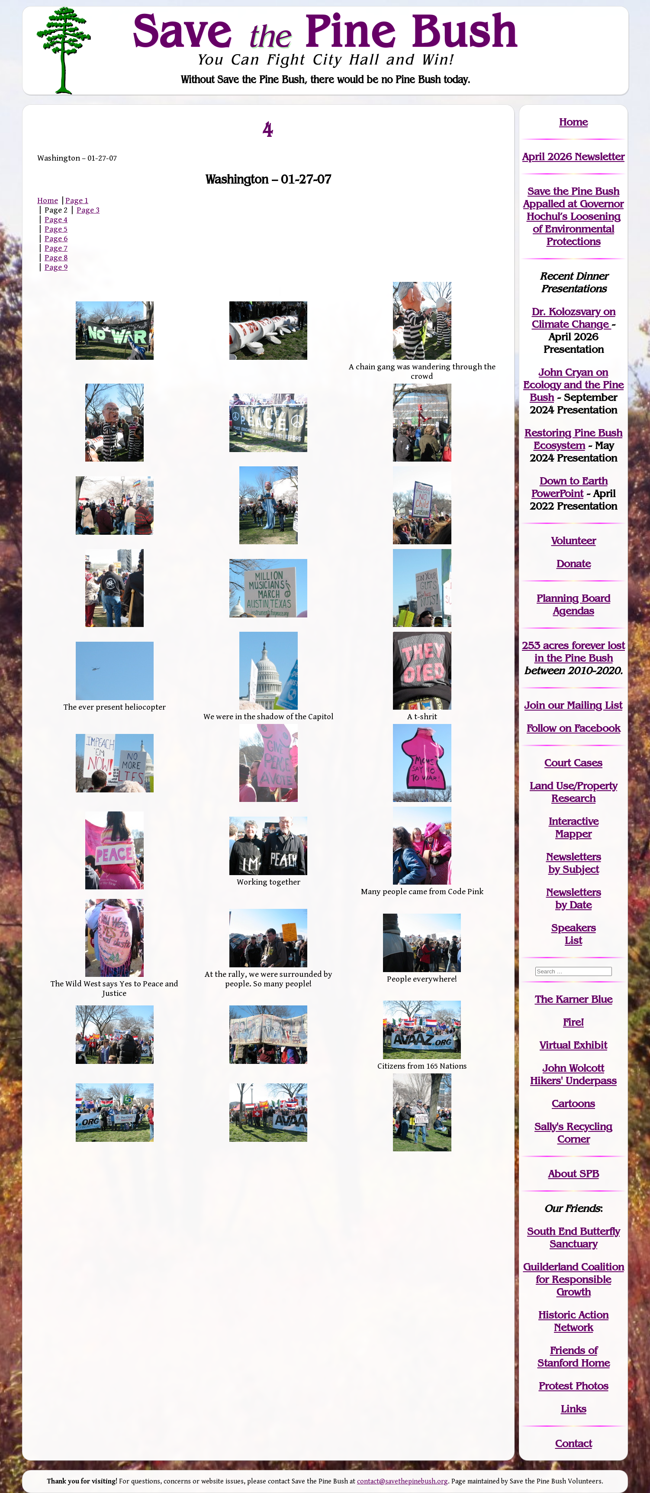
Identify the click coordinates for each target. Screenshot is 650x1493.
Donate (574, 563)
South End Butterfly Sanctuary (573, 1237)
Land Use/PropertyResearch (573, 792)
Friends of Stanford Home (573, 1356)
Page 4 (56, 219)
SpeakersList (573, 934)
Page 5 (56, 229)
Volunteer (573, 540)
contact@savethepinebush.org (402, 1481)
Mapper (573, 833)
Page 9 (56, 267)
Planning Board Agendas (573, 604)
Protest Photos (573, 1386)
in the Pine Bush (579, 651)
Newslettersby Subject (573, 863)
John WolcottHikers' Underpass (573, 1074)
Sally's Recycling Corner (573, 1132)
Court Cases (573, 762)
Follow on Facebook (573, 728)
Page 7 (56, 248)
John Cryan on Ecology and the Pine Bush (573, 385)
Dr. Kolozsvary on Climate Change (573, 317)
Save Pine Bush (325, 31)
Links (573, 1409)
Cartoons (573, 1103)
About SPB (573, 1173)
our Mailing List (583, 705)
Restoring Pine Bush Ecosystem (573, 439)
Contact (573, 1443)
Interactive (574, 821)
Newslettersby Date (573, 898)
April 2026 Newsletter (573, 156)
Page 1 (76, 200)
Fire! (573, 1022)
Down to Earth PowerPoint (569, 487)
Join (535, 705)
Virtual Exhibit (573, 1045)
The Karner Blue (573, 999)
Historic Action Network (573, 1321)
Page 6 (56, 238)
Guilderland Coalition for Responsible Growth (573, 1279)
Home (47, 200)
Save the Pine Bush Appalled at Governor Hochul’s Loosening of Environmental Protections (573, 216)
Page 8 (56, 257)
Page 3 (88, 210)
